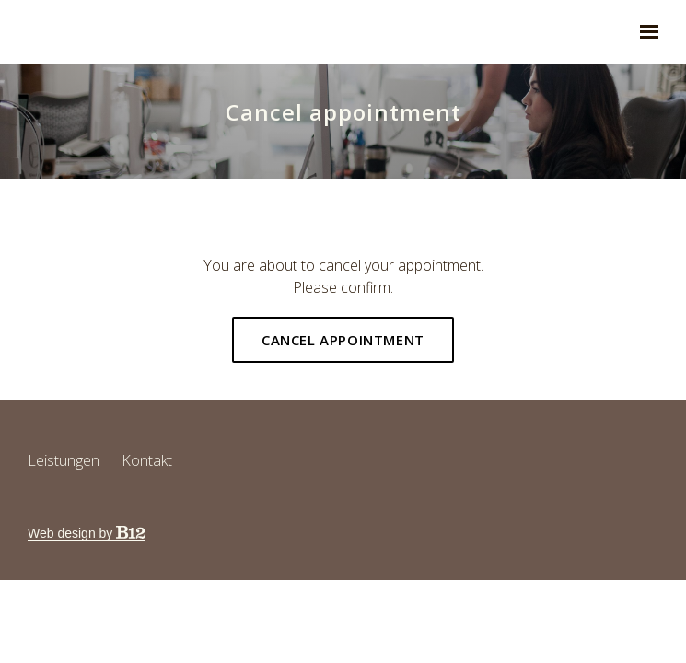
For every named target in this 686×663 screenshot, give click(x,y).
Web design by (86, 533)
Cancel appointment (343, 340)
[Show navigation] (644, 32)
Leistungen (63, 460)
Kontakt (147, 460)
